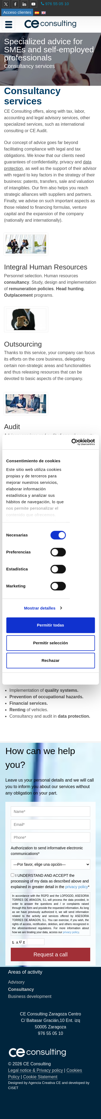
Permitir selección (50, 643)
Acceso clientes (17, 12)
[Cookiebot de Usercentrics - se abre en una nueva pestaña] (72, 442)
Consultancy (21, 989)
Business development (29, 996)
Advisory (16, 982)
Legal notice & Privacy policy (35, 1070)
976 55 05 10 (57, 3)
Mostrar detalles (39, 608)
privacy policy (76, 887)
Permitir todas (50, 625)
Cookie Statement (40, 1076)
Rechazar (50, 660)
